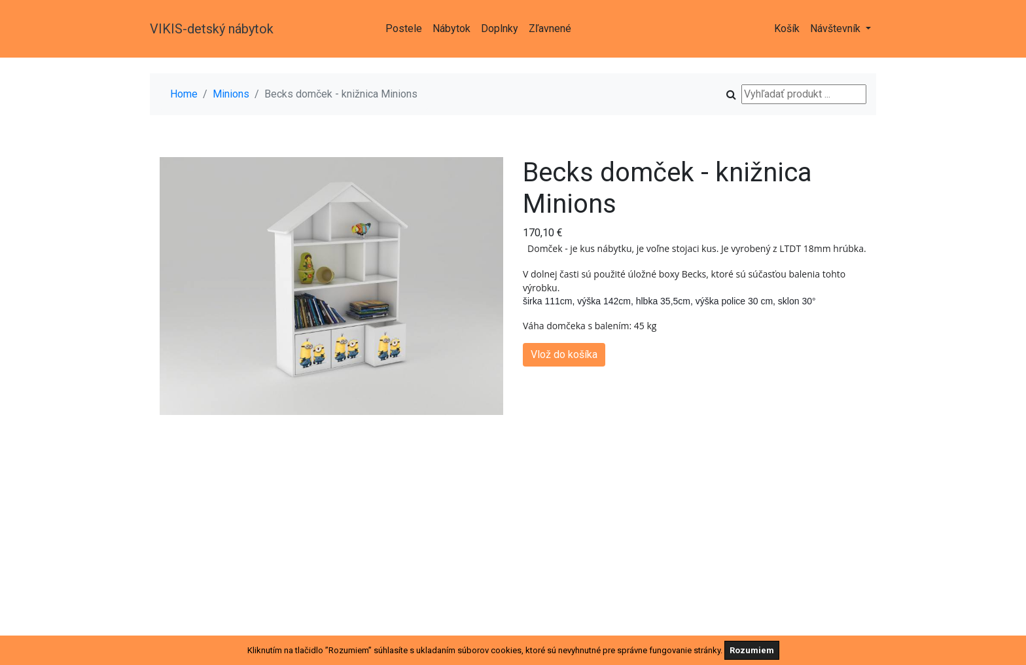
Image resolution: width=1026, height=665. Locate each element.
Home (184, 94)
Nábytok (451, 28)
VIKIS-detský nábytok (212, 29)
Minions (231, 94)
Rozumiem (752, 650)
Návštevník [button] (836, 28)
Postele (403, 28)
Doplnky (499, 28)
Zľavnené (550, 28)
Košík (787, 28)
